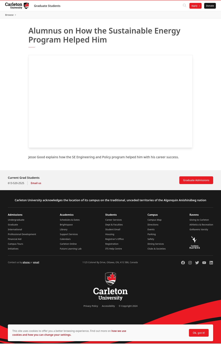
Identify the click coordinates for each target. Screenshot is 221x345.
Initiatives (13, 250)
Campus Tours (15, 245)
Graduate (13, 226)
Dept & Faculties (114, 226)
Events (151, 230)
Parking (152, 235)
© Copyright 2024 (128, 307)
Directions (153, 226)
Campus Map (155, 221)
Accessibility (108, 307)
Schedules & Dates (70, 221)
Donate (210, 5)
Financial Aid (14, 240)
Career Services (113, 221)
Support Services (69, 235)
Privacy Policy (91, 307)
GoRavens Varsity (199, 230)
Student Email (112, 230)
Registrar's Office (114, 240)
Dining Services (156, 245)
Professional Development (22, 235)
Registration (112, 245)
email (36, 263)
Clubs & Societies (157, 250)
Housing (109, 235)
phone (26, 263)
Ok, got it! (199, 333)
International (15, 230)
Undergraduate (16, 221)
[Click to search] (184, 6)
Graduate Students (47, 6)
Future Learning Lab (70, 250)
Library (63, 230)
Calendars (65, 240)
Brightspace (66, 226)
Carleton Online (68, 245)
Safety (151, 240)
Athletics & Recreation (201, 226)
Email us (36, 184)
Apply (194, 5)
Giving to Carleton (199, 221)
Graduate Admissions (196, 181)
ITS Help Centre (113, 250)
